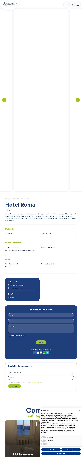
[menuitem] (66, 4)
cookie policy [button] (44, 422)
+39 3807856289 (17, 288)
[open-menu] (78, 4)
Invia (41, 342)
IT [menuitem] (66, 4)
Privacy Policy (20, 335)
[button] (79, 410)
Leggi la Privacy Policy (36, 382)
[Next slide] (78, 100)
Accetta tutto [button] (71, 449)
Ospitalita (15, 198)
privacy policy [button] (69, 415)
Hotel (7, 210)
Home (7, 198)
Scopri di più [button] (61, 453)
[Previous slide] (4, 100)
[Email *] (41, 378)
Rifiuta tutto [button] (51, 449)
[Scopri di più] (36, 424)
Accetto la (17, 335)
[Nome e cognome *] (41, 372)
